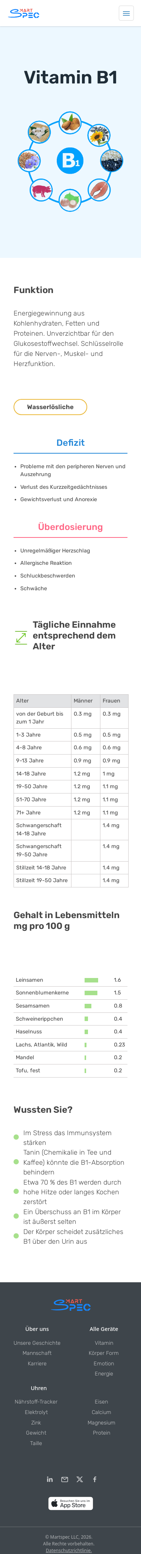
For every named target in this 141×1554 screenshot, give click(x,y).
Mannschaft (37, 1353)
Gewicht (36, 1433)
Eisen (101, 1402)
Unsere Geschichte (37, 1343)
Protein (101, 1433)
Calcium (101, 1412)
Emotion (104, 1363)
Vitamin (104, 1343)
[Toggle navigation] (126, 13)
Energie (104, 1374)
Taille (36, 1443)
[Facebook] (94, 1479)
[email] (64, 1479)
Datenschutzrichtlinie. (69, 1550)
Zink (36, 1423)
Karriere (37, 1363)
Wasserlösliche (50, 407)
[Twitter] (79, 1479)
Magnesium (101, 1423)
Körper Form (104, 1353)
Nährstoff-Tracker (36, 1402)
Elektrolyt (36, 1412)
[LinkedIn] (49, 1479)
